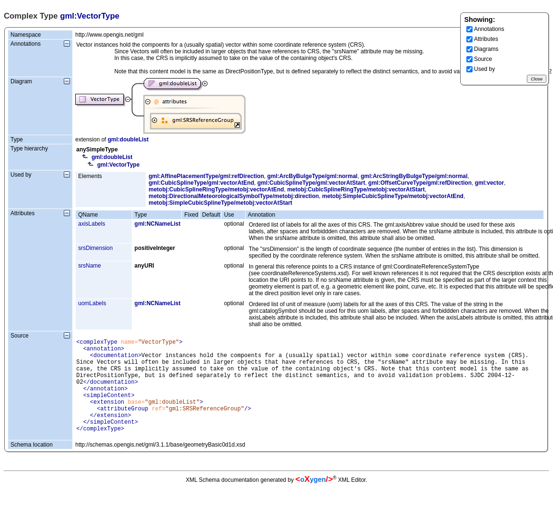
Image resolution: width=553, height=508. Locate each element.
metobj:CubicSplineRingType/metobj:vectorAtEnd (216, 189)
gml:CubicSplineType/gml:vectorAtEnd (201, 182)
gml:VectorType (118, 164)
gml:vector (489, 182)
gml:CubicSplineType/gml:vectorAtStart (311, 182)
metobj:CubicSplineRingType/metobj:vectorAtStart (356, 189)
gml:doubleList (128, 139)
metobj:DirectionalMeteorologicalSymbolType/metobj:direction (233, 196)
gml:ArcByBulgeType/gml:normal (312, 176)
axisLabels (91, 223)
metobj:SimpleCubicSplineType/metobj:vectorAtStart (220, 202)
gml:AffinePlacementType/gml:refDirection (206, 176)
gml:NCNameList (158, 223)
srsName (89, 265)
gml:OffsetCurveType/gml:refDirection (420, 182)
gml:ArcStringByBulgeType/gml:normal (414, 176)
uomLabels (92, 303)
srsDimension (95, 248)
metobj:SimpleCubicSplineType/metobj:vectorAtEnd (393, 196)
